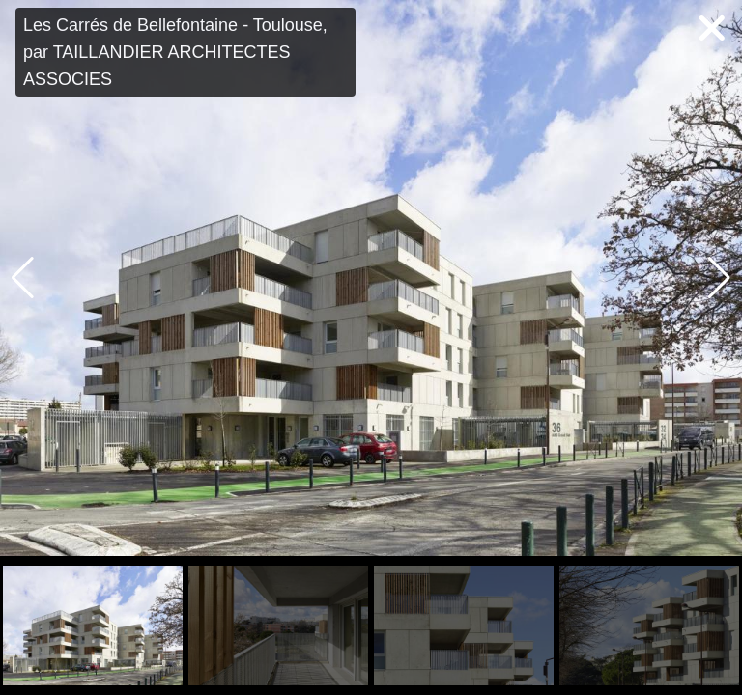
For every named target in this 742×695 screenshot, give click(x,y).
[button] (719, 278)
